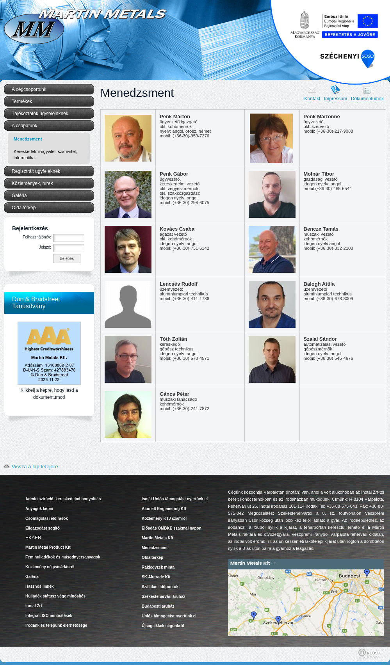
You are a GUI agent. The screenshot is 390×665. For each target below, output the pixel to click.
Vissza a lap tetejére (29, 466)
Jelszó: (45, 247)
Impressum (335, 98)
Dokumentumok (367, 98)
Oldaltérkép (24, 207)
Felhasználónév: (37, 237)
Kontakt (313, 98)
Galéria (19, 195)
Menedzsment (28, 139)
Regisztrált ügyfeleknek (36, 171)
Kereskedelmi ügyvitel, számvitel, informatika (45, 154)
